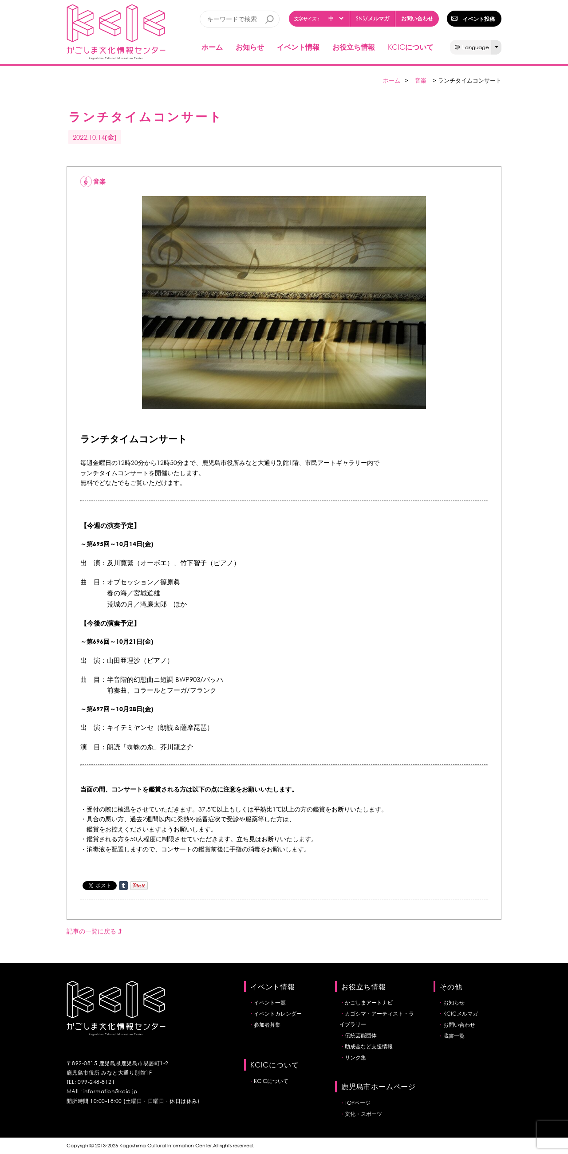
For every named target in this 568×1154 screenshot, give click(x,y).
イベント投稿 (479, 18)
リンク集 (355, 1057)
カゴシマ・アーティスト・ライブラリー (376, 1019)
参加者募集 (267, 1024)
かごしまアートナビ (369, 1002)
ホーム (212, 47)
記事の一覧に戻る (94, 931)
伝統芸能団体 (361, 1035)
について (411, 46)
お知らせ (250, 47)
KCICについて (271, 1081)
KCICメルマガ (460, 1013)
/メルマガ (372, 18)
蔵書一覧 (454, 1036)
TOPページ (358, 1103)
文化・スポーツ (363, 1114)
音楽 (420, 80)
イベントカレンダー (278, 1013)
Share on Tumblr (123, 885)
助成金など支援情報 (369, 1046)
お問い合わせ (417, 18)
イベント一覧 (270, 1002)
